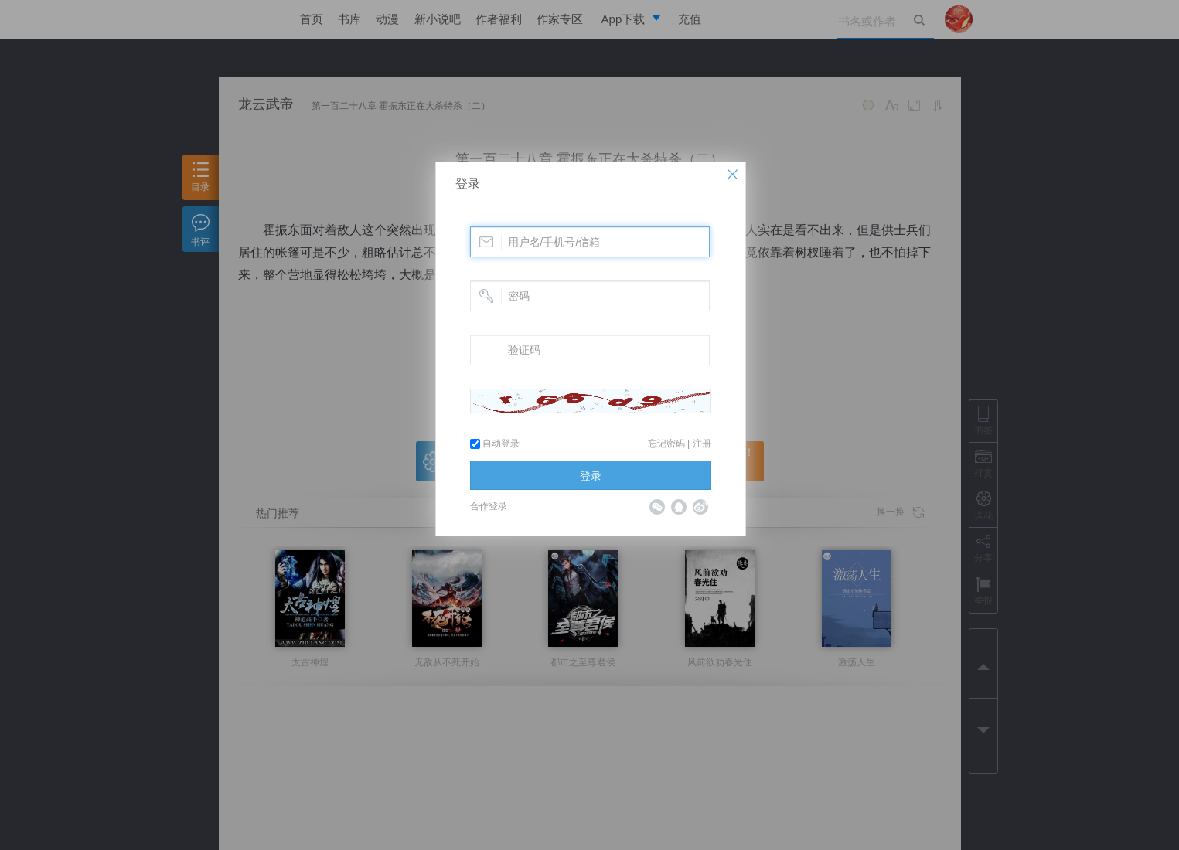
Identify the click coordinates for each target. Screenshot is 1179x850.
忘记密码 (666, 443)
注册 (702, 443)
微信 (657, 507)
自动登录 (495, 443)
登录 (467, 183)
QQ (679, 507)
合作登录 (488, 506)
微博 (700, 507)
